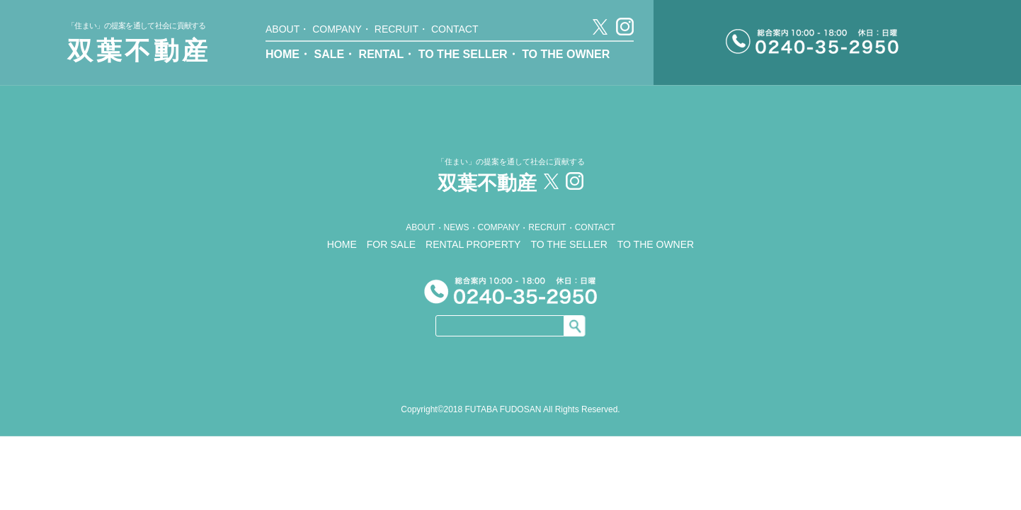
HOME (283, 54)
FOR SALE (391, 244)
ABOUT (283, 29)
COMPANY (337, 29)
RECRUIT (396, 29)
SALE (329, 54)
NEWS (456, 227)
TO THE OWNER (566, 54)
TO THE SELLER (463, 54)
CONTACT (455, 29)
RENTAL (381, 54)
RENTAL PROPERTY (473, 244)
